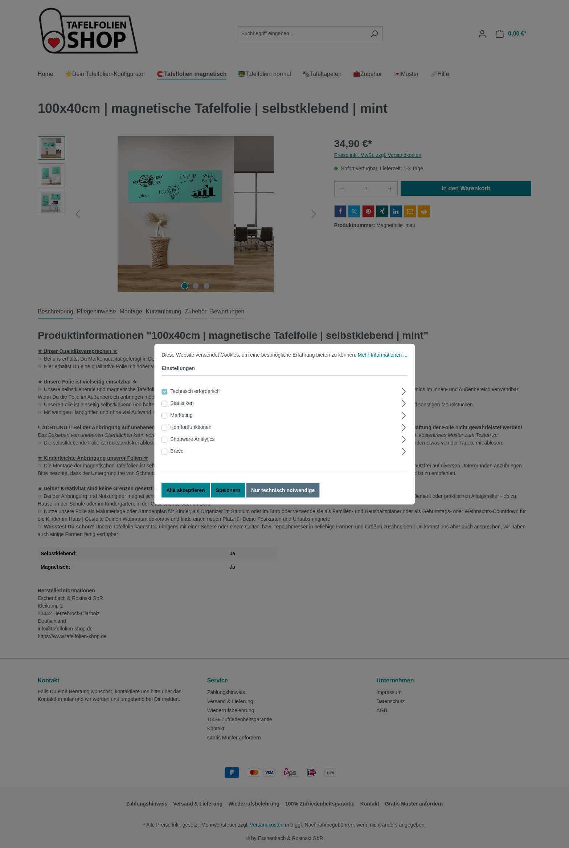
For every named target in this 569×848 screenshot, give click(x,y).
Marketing (181, 415)
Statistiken (182, 403)
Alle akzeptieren (185, 491)
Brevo (177, 451)
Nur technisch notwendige (283, 491)
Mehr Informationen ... (383, 355)
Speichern (228, 491)
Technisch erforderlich (195, 391)
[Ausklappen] (404, 390)
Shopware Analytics (192, 439)
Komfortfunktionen (191, 427)
